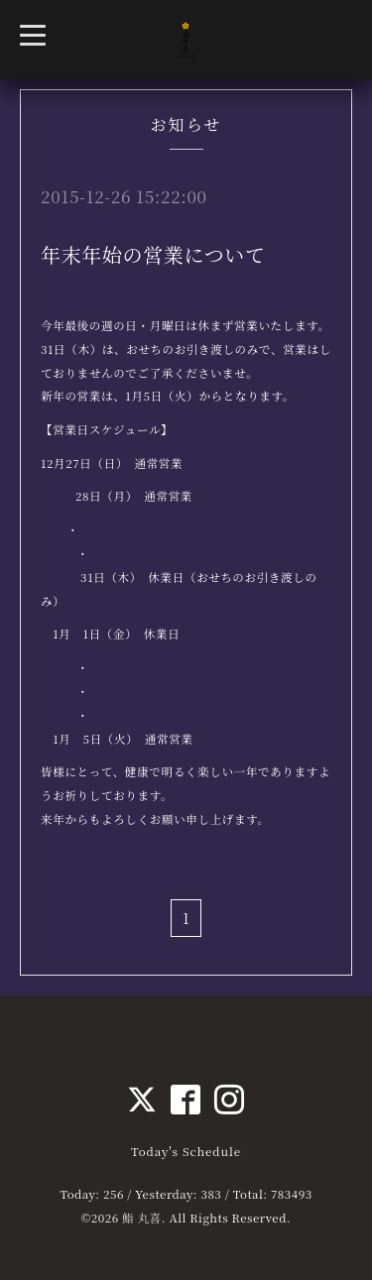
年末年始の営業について (153, 254)
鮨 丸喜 (142, 1217)
